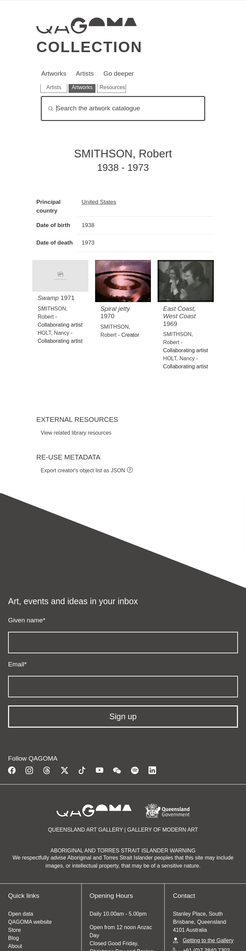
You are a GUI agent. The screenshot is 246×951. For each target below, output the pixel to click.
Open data (20, 914)
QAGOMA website (30, 922)
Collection (89, 46)
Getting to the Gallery (208, 940)
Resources (112, 87)
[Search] (123, 108)
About (15, 946)
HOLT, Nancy (53, 333)
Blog (13, 938)
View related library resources (76, 433)
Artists (85, 73)
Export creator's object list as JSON (83, 470)
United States (99, 201)
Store (14, 930)
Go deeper (119, 73)
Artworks (53, 73)
